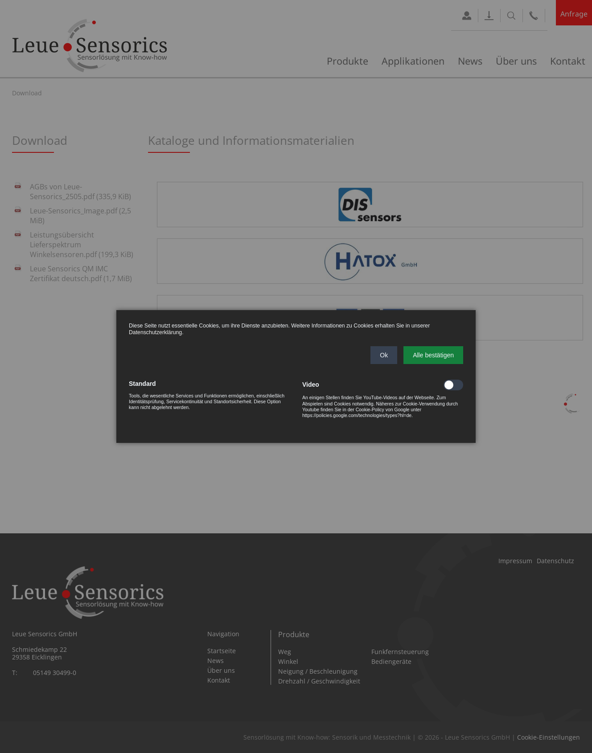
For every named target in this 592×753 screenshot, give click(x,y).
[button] (383, 355)
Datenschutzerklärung (155, 332)
